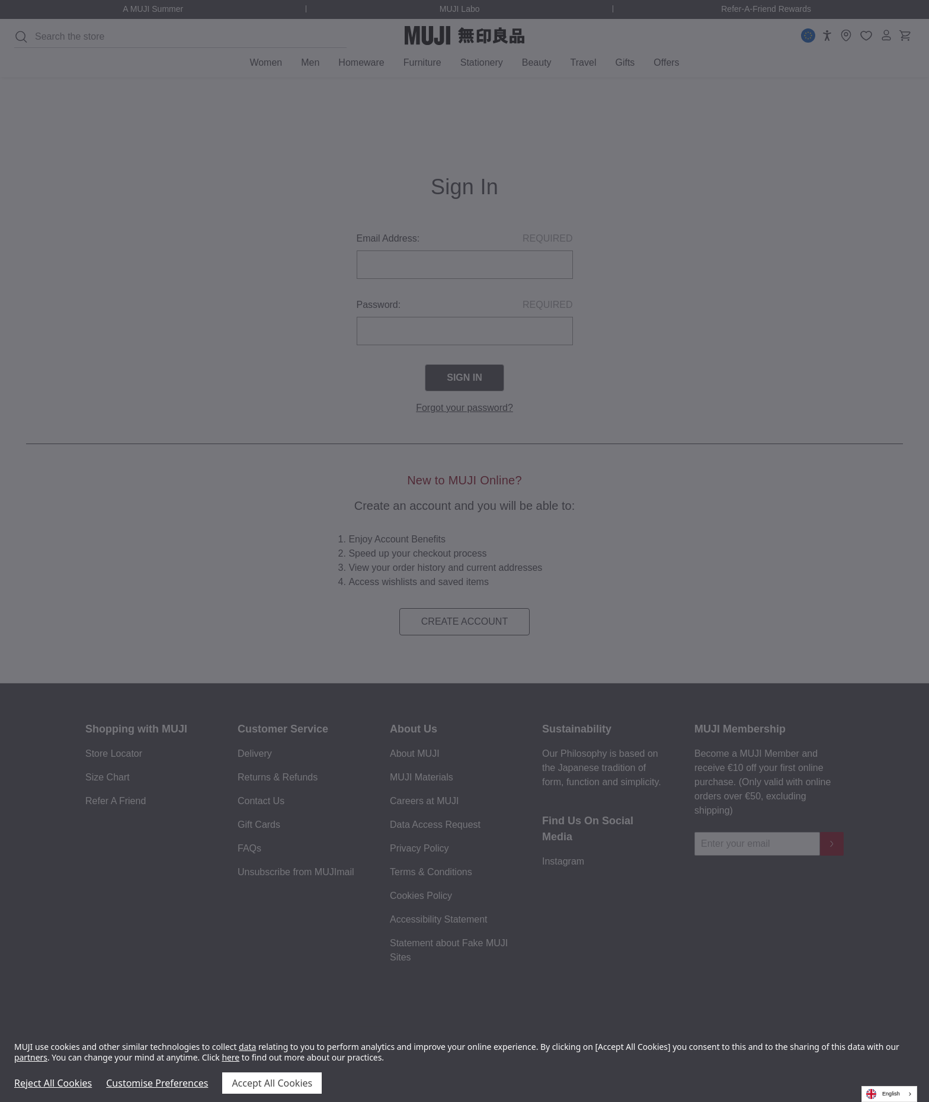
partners (30, 1057)
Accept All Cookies (272, 1083)
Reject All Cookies (53, 1083)
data (247, 1046)
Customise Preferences (157, 1083)
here (230, 1057)
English (883, 1094)
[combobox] (889, 1094)
